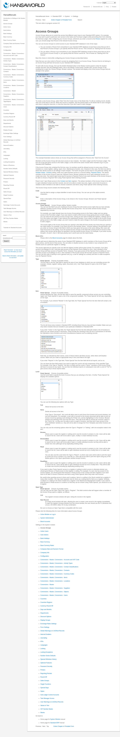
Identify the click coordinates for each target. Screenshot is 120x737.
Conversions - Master (9, 91)
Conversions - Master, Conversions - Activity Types (14, 60)
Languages (6, 155)
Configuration (7, 50)
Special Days (7, 198)
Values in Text (7, 215)
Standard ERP (57, 16)
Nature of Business (8, 165)
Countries (6, 110)
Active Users (7, 27)
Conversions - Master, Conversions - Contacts (14, 70)
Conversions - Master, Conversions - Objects (54, 592)
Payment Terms (96, 172)
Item (69, 181)
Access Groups (7, 23)
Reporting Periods (8, 185)
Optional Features (8, 175)
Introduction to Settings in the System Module (14, 19)
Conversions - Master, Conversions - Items (14, 81)
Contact (62, 181)
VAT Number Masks (46, 709)
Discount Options (8, 126)
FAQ (107, 6)
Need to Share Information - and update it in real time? (12, 256)
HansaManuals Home (43, 16)
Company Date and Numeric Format (13, 43)
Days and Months (8, 120)
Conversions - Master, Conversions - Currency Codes (14, 76)
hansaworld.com (98, 6)
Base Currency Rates (9, 40)
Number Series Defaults (10, 168)
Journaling (6, 148)
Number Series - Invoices (44, 172)
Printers (5, 182)
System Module (55, 719)
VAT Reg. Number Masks (10, 218)
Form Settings (7, 136)
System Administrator (47, 518)
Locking (5, 158)
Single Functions (8, 195)
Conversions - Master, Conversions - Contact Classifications (14, 65)
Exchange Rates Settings (10, 133)
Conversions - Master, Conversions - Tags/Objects (14, 100)
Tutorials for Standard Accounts (12, 227)
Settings (76, 16)
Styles (5, 201)
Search (80, 20)
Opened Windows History (10, 172)
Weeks (5, 221)
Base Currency (7, 37)
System (67, 16)
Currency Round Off (9, 116)
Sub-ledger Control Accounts (11, 205)
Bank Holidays (7, 33)
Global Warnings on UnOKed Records (11, 141)
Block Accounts (57, 238)
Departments (7, 123)
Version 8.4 (86, 6)
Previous (39, 20)
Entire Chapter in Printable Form (61, 20)
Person (98, 39)
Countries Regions (8, 113)
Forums (114, 6)
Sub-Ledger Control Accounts (49, 695)
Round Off (6, 188)
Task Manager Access (9, 208)
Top (47, 726)
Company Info (7, 47)
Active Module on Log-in (48, 514)
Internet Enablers (8, 145)
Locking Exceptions (9, 162)
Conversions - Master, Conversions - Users (14, 106)
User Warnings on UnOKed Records (13, 211)
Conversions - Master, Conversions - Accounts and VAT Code (14, 54)
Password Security (8, 178)
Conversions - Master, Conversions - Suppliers (14, 95)
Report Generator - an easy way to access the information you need (13, 250)
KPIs (4, 152)
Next (44, 20)
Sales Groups (7, 191)
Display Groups (7, 130)
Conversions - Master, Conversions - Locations (14, 86)
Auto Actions (7, 30)
